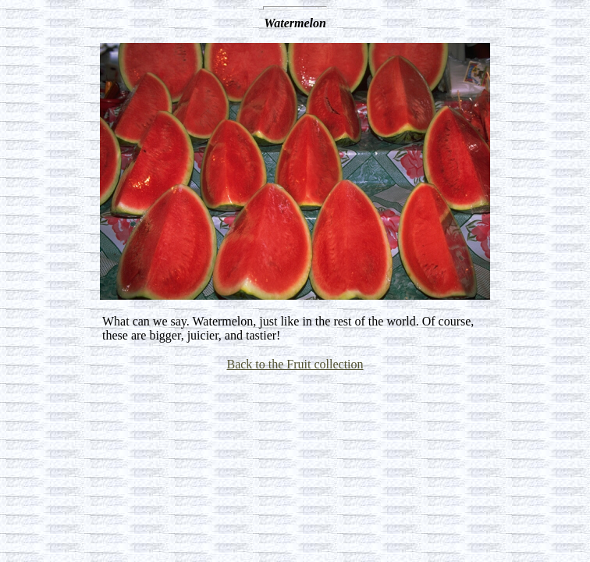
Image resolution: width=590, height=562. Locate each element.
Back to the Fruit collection (294, 364)
